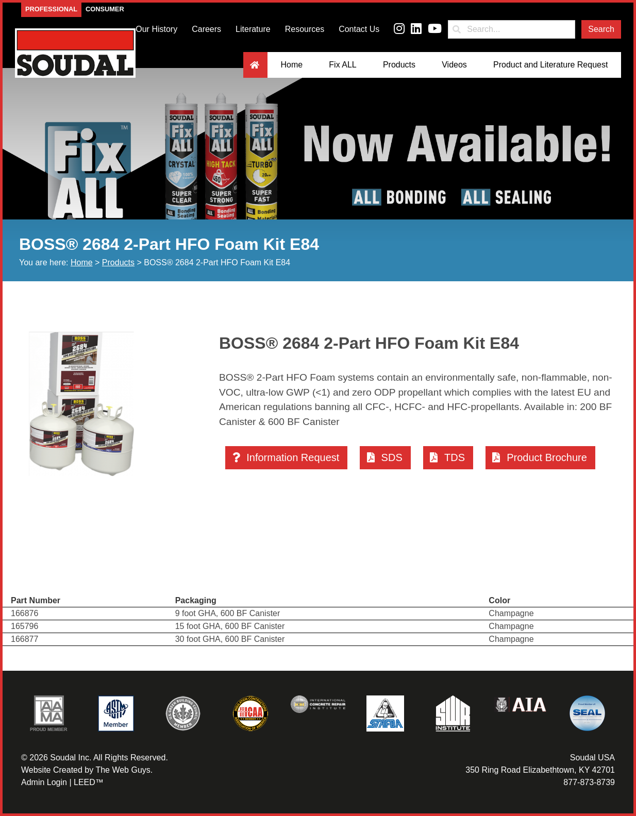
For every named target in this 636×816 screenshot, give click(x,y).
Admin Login (44, 782)
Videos (454, 64)
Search (601, 29)
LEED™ (89, 782)
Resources (304, 29)
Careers (206, 29)
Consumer (105, 9)
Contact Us (359, 29)
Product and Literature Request (550, 64)
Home (291, 64)
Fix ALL (342, 64)
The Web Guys (122, 770)
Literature (253, 29)
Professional (51, 9)
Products (399, 64)
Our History (156, 29)
